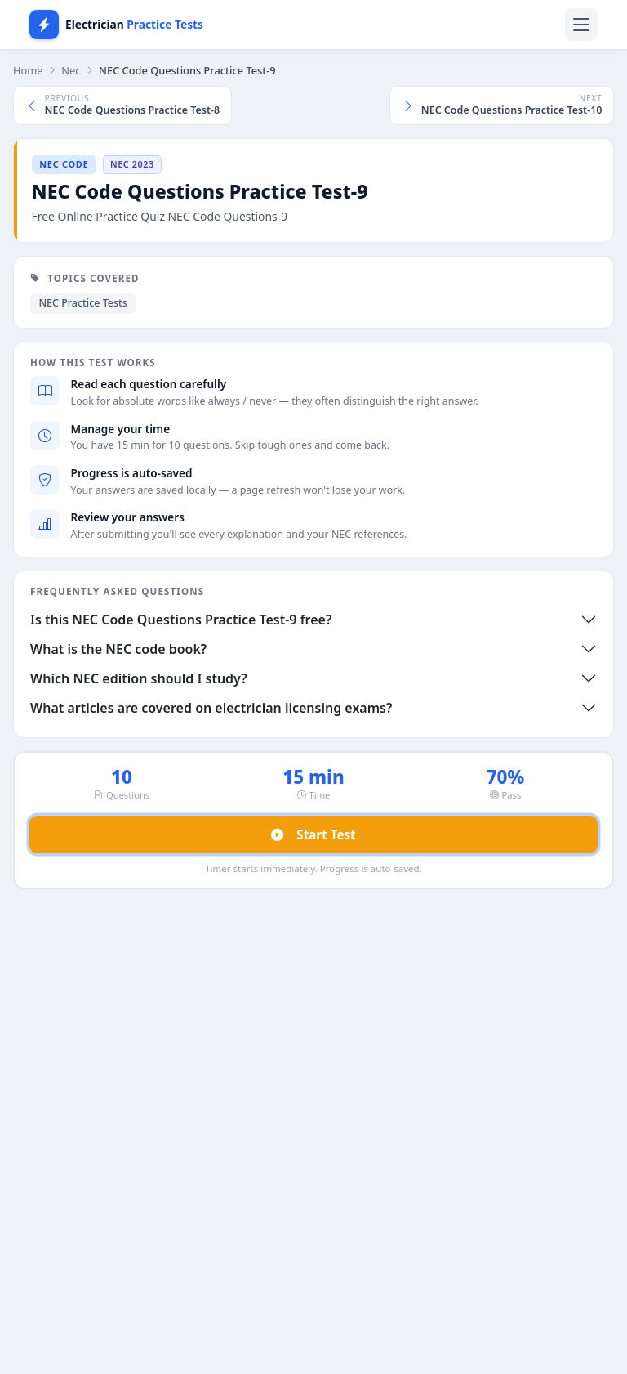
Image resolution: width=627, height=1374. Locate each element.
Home (27, 70)
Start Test (313, 835)
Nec (70, 70)
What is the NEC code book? (118, 649)
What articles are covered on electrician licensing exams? (211, 708)
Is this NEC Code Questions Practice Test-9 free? (180, 620)
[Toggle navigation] (581, 24)
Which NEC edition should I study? (138, 678)
